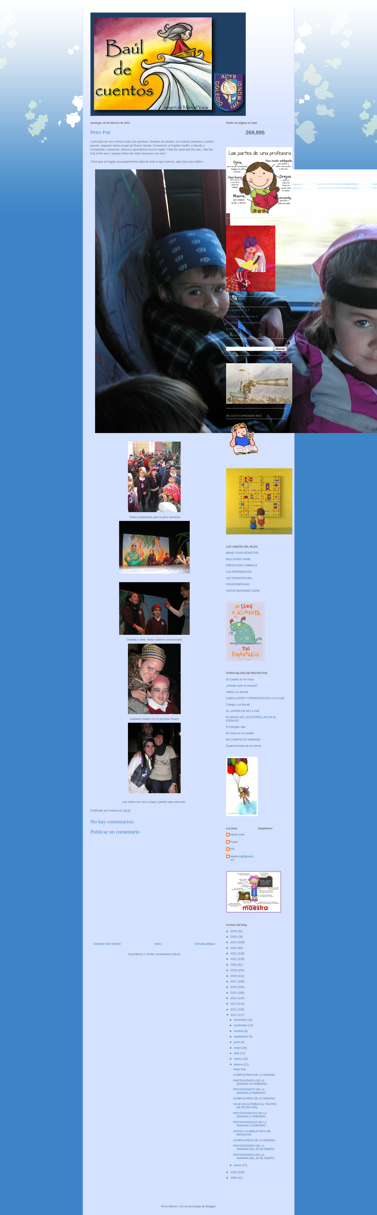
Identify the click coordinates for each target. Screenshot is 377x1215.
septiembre (241, 1036)
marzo (238, 1058)
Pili (232, 849)
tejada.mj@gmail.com (242, 858)
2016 (234, 987)
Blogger (211, 1206)
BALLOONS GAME (238, 559)
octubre (239, 1031)
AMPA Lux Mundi (237, 692)
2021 (234, 959)
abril (237, 1053)
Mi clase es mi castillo (240, 733)
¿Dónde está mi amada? (241, 685)
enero (238, 1165)
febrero (239, 1064)
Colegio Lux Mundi (238, 704)
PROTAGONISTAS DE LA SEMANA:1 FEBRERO (249, 1114)
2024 (234, 942)
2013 (234, 1003)
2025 (234, 936)
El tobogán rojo (235, 726)
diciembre (240, 1019)
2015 (234, 992)
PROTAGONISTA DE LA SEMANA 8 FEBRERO (249, 1091)
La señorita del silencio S (242, 316)
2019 (234, 970)
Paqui (234, 841)
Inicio (157, 943)
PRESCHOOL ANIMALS (241, 565)
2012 (234, 1009)
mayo (238, 1047)
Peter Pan (239, 1069)
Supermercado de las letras (243, 745)
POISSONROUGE (238, 584)
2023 (234, 948)
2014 (234, 998)
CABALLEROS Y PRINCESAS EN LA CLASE (255, 698)
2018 (234, 976)
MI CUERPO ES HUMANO (243, 739)
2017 (234, 981)
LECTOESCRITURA (239, 578)
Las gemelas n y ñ (237, 310)
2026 (234, 931)
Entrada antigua (205, 943)
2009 (234, 1177)
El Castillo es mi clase (240, 679)
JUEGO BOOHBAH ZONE (243, 590)
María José (238, 834)
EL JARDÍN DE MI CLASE (243, 711)
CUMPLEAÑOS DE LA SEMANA (254, 1074)
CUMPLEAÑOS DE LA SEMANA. (254, 1140)
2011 (234, 1015)
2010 (234, 1172)
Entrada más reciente (107, 943)
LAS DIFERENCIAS (239, 571)
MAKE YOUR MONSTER (242, 552)
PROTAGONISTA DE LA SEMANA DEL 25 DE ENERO (253, 1147)
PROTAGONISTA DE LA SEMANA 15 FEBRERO (250, 1082)
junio (237, 1042)
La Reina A (233, 335)
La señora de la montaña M (243, 322)
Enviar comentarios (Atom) (163, 954)
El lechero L (233, 329)
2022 (234, 953)
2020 (234, 964)
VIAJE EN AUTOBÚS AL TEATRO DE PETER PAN (255, 1105)
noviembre (241, 1025)
